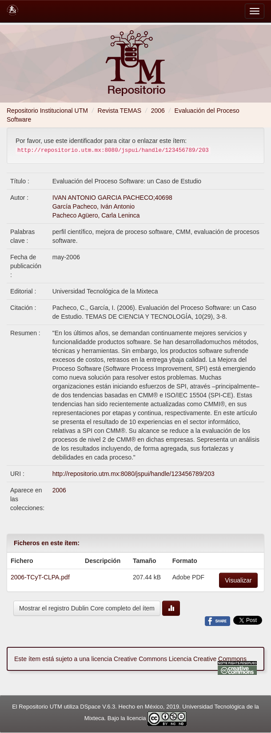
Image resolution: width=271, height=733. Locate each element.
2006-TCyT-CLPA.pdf (40, 577)
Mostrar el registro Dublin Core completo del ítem (87, 608)
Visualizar (238, 580)
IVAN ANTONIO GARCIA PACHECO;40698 (112, 197)
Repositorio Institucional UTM (47, 110)
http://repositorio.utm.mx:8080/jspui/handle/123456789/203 (133, 473)
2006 (158, 110)
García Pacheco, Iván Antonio (93, 206)
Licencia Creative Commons (208, 658)
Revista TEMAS (120, 110)
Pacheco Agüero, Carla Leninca (96, 215)
